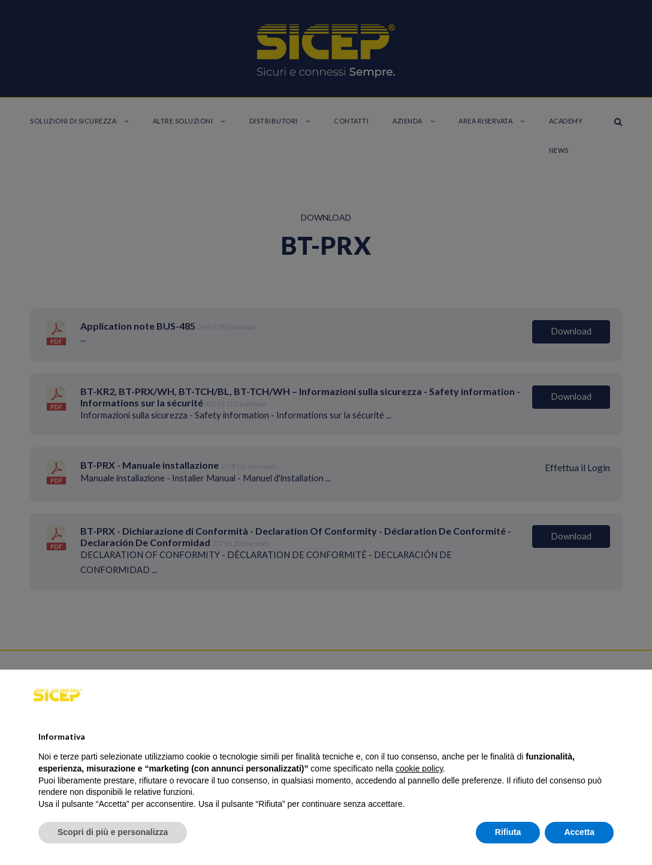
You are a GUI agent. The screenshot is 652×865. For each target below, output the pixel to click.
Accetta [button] (579, 832)
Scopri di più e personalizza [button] (113, 832)
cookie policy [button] (419, 768)
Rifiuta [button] (508, 832)
